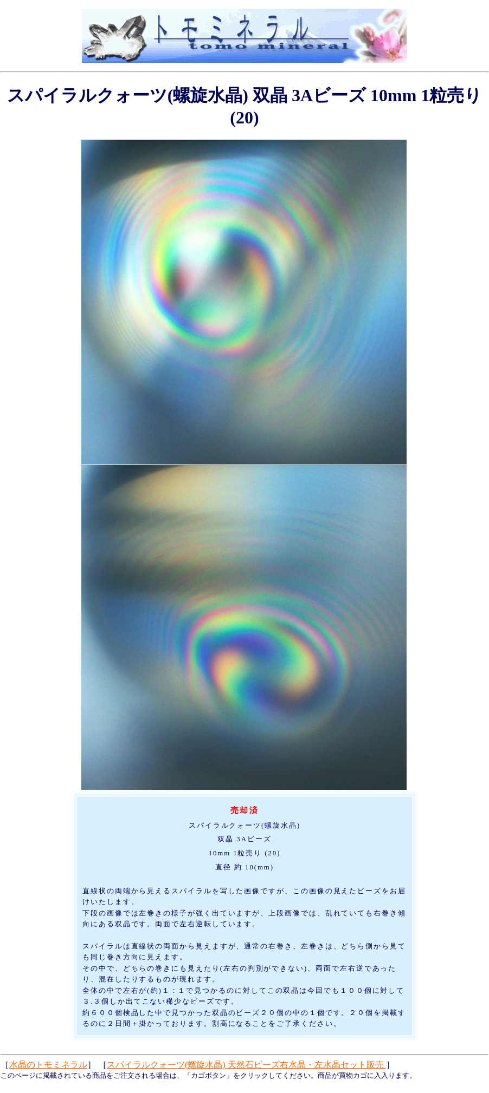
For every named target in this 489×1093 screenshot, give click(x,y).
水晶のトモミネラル (48, 1064)
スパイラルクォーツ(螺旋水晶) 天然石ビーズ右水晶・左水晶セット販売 (246, 1064)
